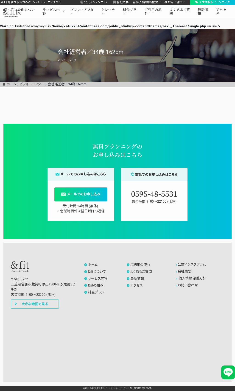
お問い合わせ (187, 285)
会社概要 (184, 271)
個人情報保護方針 (191, 278)
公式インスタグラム (191, 264)
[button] (53, 12)
